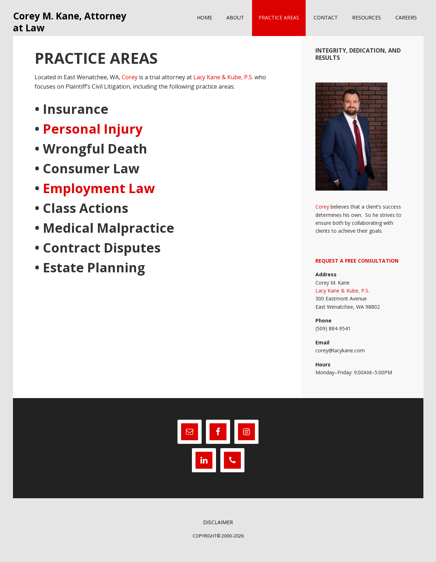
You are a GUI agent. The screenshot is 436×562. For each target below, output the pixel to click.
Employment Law (99, 196)
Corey (130, 85)
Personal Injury (91, 137)
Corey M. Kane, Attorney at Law (65, 26)
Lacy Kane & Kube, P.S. (223, 85)
